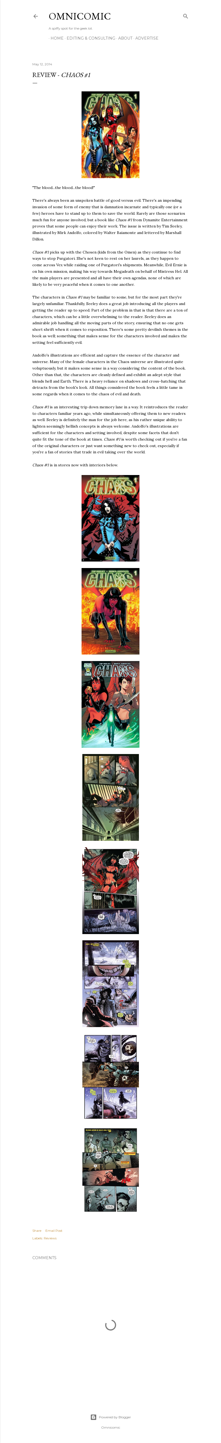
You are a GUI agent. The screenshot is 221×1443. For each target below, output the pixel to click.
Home (55, 38)
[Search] (185, 15)
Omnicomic (80, 16)
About (123, 38)
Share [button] (36, 1231)
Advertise (145, 38)
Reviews (50, 1238)
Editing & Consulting (89, 38)
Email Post (54, 1231)
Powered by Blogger (110, 1417)
